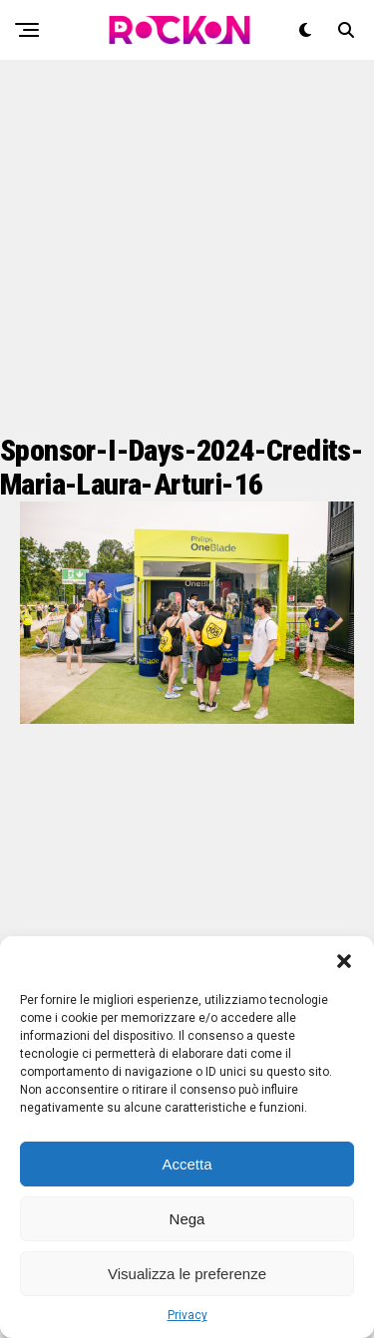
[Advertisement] (187, 247)
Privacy (187, 1315)
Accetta (186, 1164)
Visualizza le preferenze (187, 1273)
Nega (187, 1218)
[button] (344, 961)
